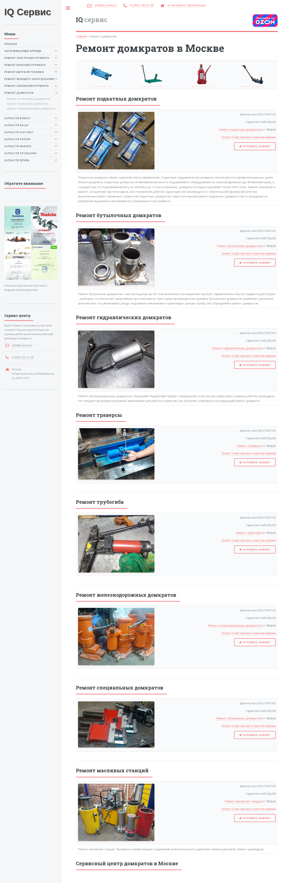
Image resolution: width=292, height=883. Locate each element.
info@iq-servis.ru (105, 5)
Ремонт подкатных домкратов (240, 129)
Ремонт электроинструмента (26, 58)
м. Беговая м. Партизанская (187, 5)
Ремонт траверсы (249, 446)
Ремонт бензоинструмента (25, 65)
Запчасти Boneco (17, 118)
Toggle (68, 8)
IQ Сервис (27, 12)
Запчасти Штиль (16, 160)
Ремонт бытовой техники (24, 72)
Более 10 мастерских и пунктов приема (249, 137)
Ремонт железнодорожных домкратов (234, 625)
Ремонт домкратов (19, 93)
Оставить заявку (256, 146)
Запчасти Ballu (16, 125)
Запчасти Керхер (17, 139)
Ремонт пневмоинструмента (26, 86)
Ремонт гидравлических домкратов (236, 348)
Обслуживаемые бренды (22, 50)
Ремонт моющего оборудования (29, 79)
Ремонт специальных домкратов (238, 718)
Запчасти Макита (18, 146)
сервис (91, 19)
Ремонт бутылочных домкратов (239, 246)
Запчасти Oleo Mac (18, 132)
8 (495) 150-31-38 (142, 5)
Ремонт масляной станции (243, 801)
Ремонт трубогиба (248, 533)
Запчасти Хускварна (20, 153)
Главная (81, 36)
